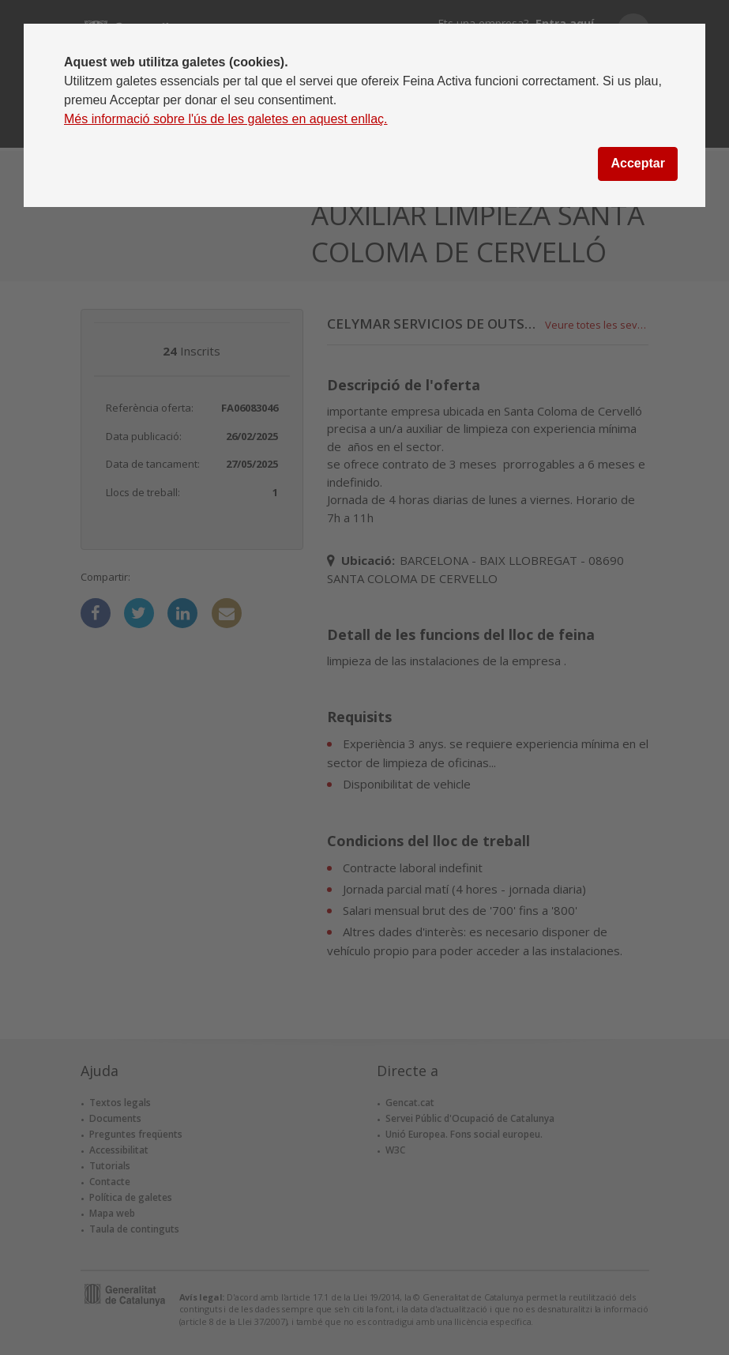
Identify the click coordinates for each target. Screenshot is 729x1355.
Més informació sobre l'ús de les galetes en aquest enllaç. (226, 119)
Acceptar (637, 163)
